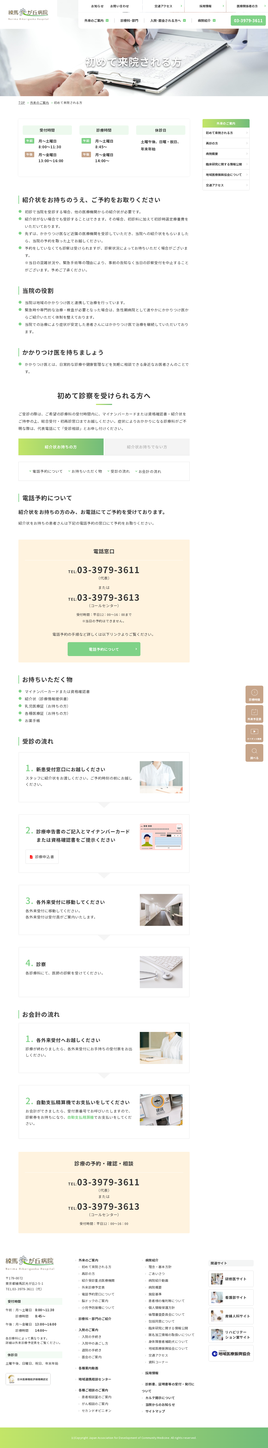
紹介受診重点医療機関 (98, 1280)
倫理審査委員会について (167, 1314)
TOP (21, 102)
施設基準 (155, 1294)
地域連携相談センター (95, 1379)
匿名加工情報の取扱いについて (172, 1334)
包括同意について (162, 1321)
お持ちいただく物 (87, 471)
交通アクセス (163, 6)
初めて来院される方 (219, 133)
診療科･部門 (129, 20)
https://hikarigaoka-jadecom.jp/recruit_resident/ (231, 1279)
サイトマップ (155, 1411)
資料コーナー (158, 1362)
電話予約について (48, 471)
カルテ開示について (160, 1397)
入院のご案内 (88, 1329)
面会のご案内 (91, 1357)
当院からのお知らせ (160, 1404)
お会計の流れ (150, 471)
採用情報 (205, 6)
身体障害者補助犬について (168, 1341)
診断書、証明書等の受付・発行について (168, 1387)
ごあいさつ (157, 1273)
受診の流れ (120, 471)
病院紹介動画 (158, 1280)
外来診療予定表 (93, 1287)
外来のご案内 (94, 20)
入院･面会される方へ (165, 20)
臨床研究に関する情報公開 (224, 164)
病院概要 (212, 154)
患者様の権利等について (167, 1300)
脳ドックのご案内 (95, 1300)
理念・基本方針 (160, 1266)
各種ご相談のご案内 (93, 1390)
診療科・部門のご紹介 (95, 1318)
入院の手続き (91, 1336)
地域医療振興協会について (224, 174)
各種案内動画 (88, 1368)
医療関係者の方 (247, 6)
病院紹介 (204, 20)
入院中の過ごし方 (95, 1343)
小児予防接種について (98, 1307)
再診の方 (212, 143)
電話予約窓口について (98, 1294)
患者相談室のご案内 (96, 1397)
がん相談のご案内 (95, 1403)
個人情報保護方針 (162, 1307)
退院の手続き (91, 1350)
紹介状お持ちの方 (61, 447)
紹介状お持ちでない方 (147, 447)
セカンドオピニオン (96, 1410)
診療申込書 (44, 856)
